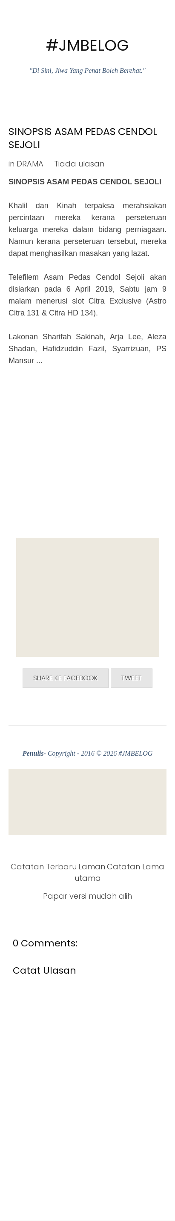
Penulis (33, 753)
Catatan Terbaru (44, 866)
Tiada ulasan (79, 163)
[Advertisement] (87, 597)
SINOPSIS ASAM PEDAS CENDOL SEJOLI (83, 138)
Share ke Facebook (65, 678)
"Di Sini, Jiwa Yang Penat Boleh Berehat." (87, 70)
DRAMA (30, 163)
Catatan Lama (135, 866)
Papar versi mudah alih (87, 896)
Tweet (131, 678)
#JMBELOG (87, 45)
